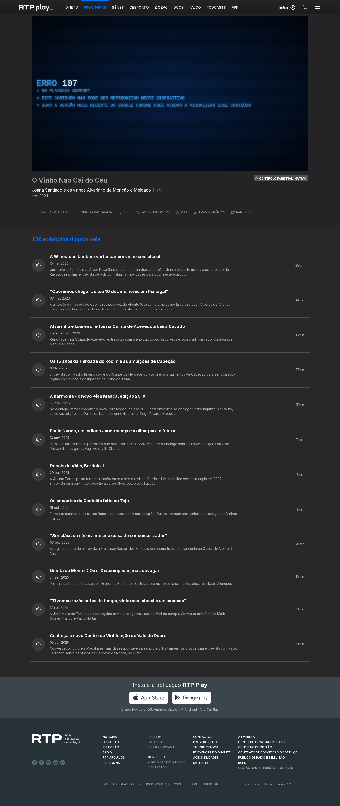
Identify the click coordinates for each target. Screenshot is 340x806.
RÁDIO (107, 752)
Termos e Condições (184, 784)
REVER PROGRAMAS (162, 747)
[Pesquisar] (305, 7)
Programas (95, 7)
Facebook (34, 762)
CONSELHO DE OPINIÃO (255, 747)
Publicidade (211, 784)
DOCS (179, 7)
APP (235, 7)
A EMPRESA (246, 737)
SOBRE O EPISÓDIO (49, 212)
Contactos (157, 767)
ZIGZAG (161, 7)
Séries (118, 7)
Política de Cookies (153, 784)
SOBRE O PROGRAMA (93, 212)
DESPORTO (111, 742)
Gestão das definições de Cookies (265, 768)
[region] (170, 93)
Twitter (41, 762)
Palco (195, 7)
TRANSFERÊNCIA (209, 212)
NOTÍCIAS (110, 737)
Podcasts (216, 7)
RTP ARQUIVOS (114, 757)
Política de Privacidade (119, 784)
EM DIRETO (156, 742)
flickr (62, 762)
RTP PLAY (155, 737)
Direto (71, 7)
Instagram (48, 762)
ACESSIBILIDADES (153, 212)
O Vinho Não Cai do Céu (69, 180)
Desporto (139, 7)
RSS (181, 212)
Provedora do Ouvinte (212, 752)
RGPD (242, 762)
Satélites (201, 762)
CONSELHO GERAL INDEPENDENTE (262, 742)
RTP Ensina (111, 762)
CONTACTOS (202, 737)
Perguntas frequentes (166, 762)
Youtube (55, 762)
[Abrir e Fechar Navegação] (317, 7)
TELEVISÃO (111, 747)
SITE (125, 212)
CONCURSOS (157, 757)
